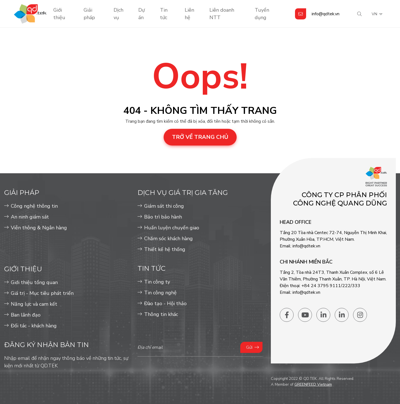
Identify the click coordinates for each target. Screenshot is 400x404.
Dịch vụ (118, 14)
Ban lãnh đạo (26, 315)
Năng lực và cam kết (34, 304)
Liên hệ (189, 14)
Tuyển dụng (262, 14)
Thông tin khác (161, 314)
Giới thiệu (59, 14)
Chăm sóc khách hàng (168, 238)
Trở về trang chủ (200, 137)
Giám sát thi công (164, 206)
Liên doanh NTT (221, 14)
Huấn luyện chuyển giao (171, 227)
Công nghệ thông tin (34, 206)
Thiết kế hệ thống (164, 249)
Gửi (249, 347)
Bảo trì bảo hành (163, 217)
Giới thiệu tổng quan (34, 282)
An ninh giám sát (30, 217)
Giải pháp (89, 14)
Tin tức (164, 14)
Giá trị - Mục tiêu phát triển (42, 293)
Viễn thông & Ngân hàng (39, 227)
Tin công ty (157, 281)
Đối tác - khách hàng (34, 325)
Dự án (141, 14)
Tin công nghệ (160, 292)
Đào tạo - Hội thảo (165, 303)
